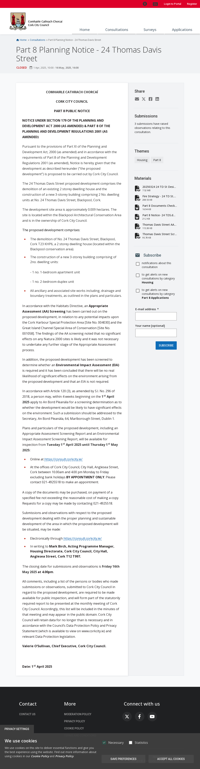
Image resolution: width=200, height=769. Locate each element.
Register (192, 3)
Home (84, 29)
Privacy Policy (74, 721)
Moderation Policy (77, 714)
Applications (182, 29)
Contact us (27, 714)
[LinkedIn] (157, 99)
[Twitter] (143, 99)
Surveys (150, 29)
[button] (145, 4)
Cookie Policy (74, 728)
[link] (127, 716)
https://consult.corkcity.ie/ (63, 459)
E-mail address (147, 309)
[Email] (137, 99)
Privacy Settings (17, 729)
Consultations (116, 29)
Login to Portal (172, 3)
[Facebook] (150, 99)
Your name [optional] (150, 326)
